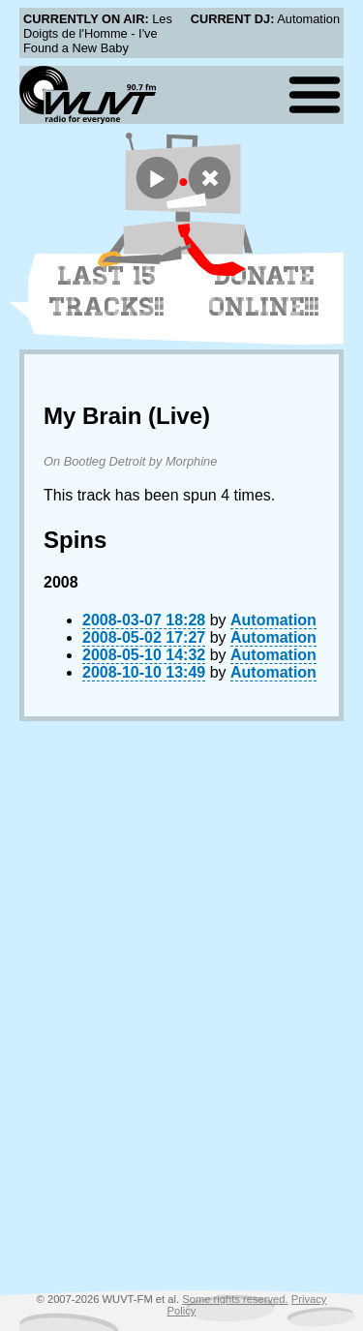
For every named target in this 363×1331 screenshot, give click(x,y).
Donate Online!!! (264, 291)
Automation (273, 620)
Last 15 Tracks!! (107, 291)
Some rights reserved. (234, 1299)
